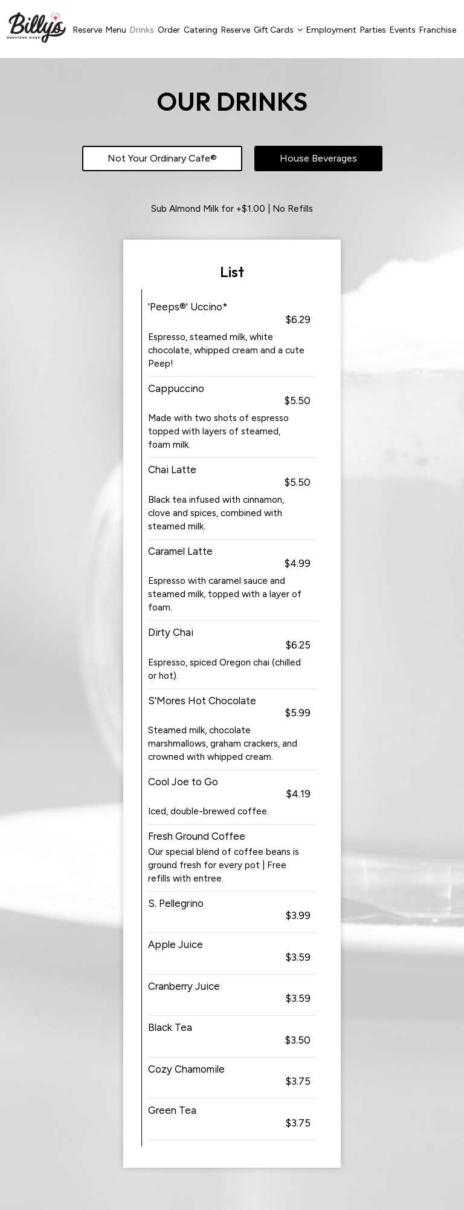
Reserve (87, 30)
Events (403, 30)
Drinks (142, 30)
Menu (116, 30)
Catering (201, 30)
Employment (331, 30)
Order (169, 30)
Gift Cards (278, 30)
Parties (373, 30)
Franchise (437, 30)
